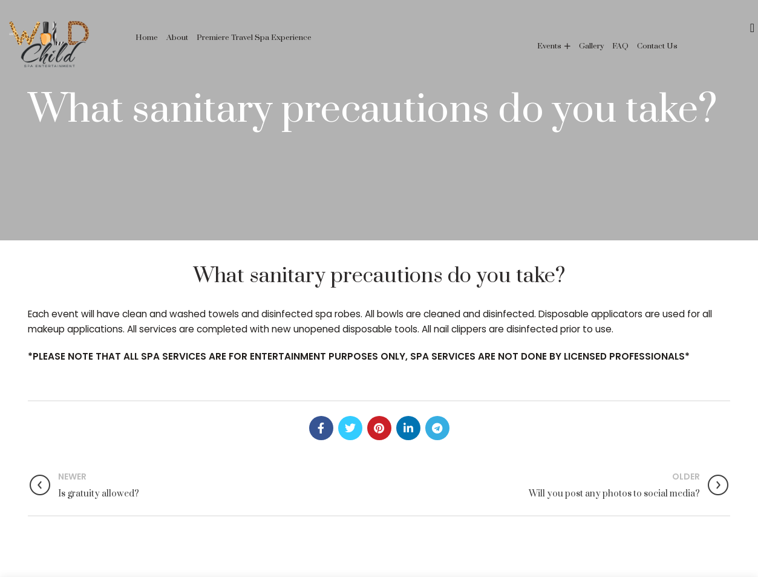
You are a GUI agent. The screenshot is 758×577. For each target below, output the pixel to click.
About (177, 37)
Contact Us (657, 46)
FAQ (620, 46)
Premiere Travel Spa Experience (254, 37)
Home (147, 37)
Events (549, 46)
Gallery (591, 46)
